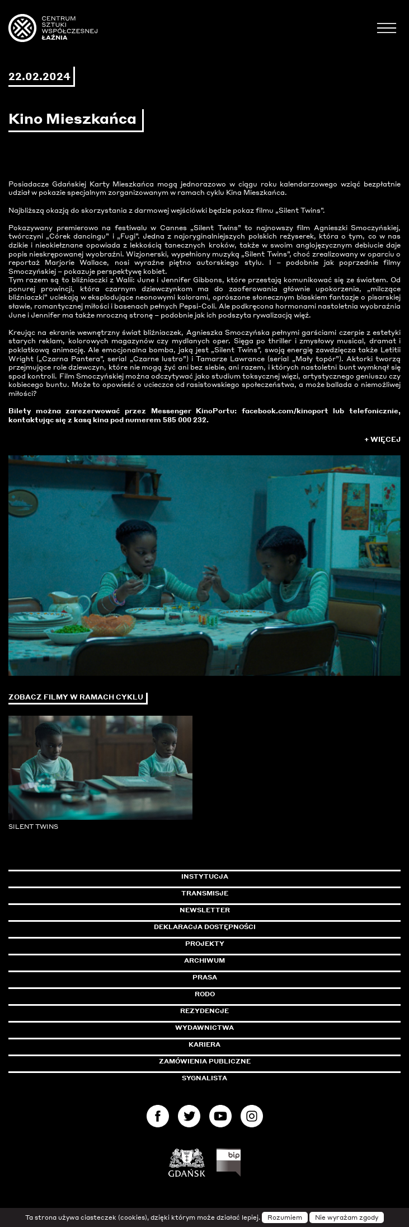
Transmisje (252, 893)
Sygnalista (204, 1078)
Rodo (205, 994)
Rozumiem (284, 1217)
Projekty (204, 944)
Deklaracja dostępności (205, 927)
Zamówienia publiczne (230, 1061)
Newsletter (205, 910)
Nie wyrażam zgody (346, 1217)
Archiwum (204, 960)
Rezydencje (204, 1011)
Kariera (204, 1044)
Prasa (204, 977)
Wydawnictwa (204, 1028)
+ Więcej (382, 439)
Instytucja (204, 876)
